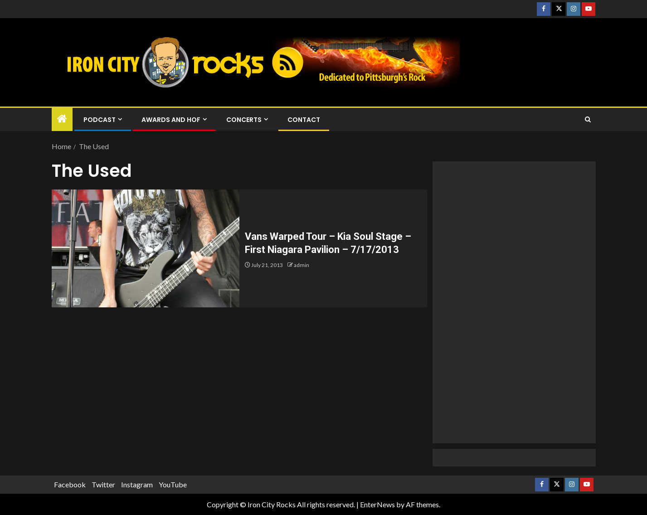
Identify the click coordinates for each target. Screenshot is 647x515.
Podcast (99, 119)
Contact (303, 119)
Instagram (137, 484)
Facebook (70, 484)
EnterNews (377, 504)
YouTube (173, 484)
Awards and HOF (170, 119)
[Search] (587, 119)
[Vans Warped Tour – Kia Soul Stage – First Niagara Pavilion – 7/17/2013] (145, 248)
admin (301, 265)
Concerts (244, 119)
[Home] (62, 119)
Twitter (103, 484)
